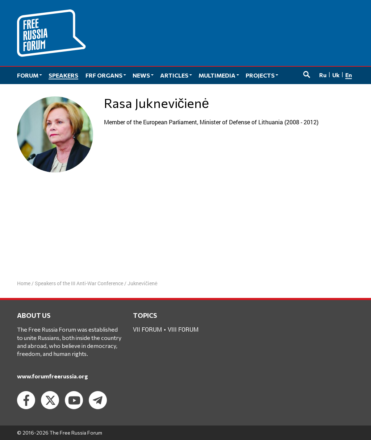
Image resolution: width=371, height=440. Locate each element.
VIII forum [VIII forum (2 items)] (183, 329)
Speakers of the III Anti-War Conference (79, 283)
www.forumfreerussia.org (52, 376)
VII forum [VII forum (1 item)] (147, 329)
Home (23, 283)
